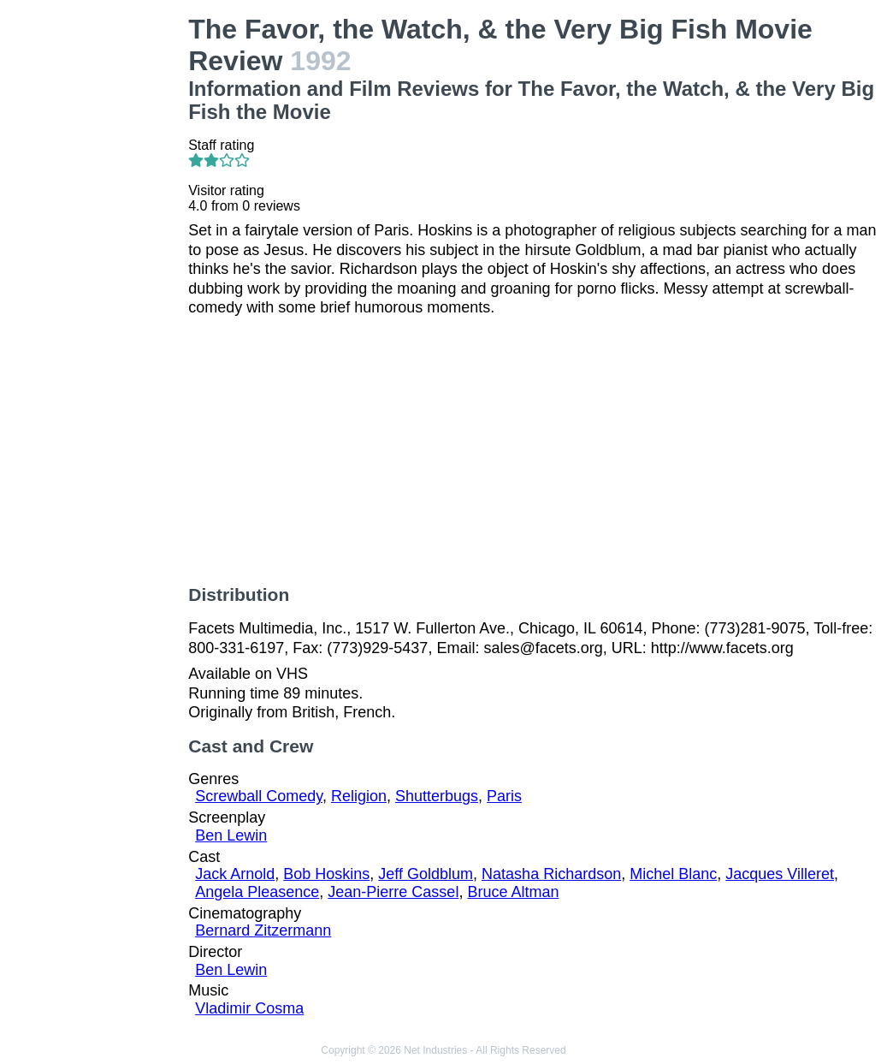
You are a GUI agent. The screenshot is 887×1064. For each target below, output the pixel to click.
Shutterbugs (436, 796)
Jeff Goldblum (425, 874)
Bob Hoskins (326, 874)
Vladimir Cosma (249, 1008)
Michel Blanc (673, 874)
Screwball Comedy (258, 796)
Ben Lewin (231, 835)
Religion (359, 796)
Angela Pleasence (257, 892)
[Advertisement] (97, 270)
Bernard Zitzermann (263, 930)
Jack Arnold (235, 874)
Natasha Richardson (551, 874)
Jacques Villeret (779, 874)
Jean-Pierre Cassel (393, 892)
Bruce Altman (513, 892)
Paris (504, 796)
